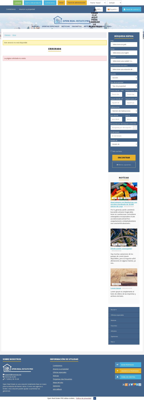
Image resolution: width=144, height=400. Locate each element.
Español (112, 9)
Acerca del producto (33, 3)
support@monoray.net (13, 373)
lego (114, 197)
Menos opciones (124, 165)
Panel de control (132, 9)
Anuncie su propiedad (27, 9)
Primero (7, 35)
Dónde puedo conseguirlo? (121, 247)
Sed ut (114, 243)
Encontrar (124, 157)
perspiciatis (122, 243)
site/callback (57, 388)
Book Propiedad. (126, 364)
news (120, 197)
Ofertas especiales (50, 26)
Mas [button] (109, 26)
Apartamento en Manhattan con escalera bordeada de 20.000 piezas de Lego (124, 203)
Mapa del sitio (58, 381)
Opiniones (114, 335)
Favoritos (77, 26)
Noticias (66, 26)
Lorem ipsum (116, 283)
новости (127, 197)
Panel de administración (76, 3)
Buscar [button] (36, 26)
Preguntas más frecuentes (62, 378)
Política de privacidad (83, 398)
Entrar (61, 3)
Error (14, 35)
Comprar (18, 3)
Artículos (114, 330)
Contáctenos (50, 3)
